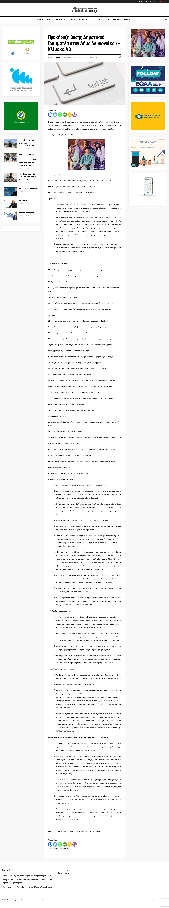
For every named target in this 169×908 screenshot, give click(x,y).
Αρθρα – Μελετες (86, 20)
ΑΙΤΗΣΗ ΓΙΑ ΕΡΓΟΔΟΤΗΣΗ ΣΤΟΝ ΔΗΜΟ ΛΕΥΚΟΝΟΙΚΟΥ (74, 831)
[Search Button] (166, 20)
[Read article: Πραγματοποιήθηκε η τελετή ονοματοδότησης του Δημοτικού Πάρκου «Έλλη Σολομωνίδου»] (10, 157)
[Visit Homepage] (84, 10)
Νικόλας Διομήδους (26, 212)
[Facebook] (50, 114)
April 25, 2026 (24, 192)
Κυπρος (72, 20)
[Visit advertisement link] (86, 154)
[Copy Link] (69, 114)
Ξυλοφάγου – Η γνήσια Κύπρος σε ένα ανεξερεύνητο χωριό (27, 143)
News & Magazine (13, 900)
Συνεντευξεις (103, 20)
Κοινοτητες (60, 20)
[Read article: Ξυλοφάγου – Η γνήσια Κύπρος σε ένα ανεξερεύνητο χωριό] (10, 143)
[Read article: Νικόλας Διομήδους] (10, 215)
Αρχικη (40, 20)
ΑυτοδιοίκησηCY (37, 900)
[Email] (65, 114)
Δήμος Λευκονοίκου (61, 848)
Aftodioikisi (55, 57)
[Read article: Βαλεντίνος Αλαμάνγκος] (10, 191)
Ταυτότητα (63, 870)
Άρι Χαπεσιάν (24, 200)
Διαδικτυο (127, 20)
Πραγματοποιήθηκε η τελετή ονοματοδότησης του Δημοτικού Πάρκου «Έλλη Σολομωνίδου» (27, 159)
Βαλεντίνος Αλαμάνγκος (28, 188)
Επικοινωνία (63, 873)
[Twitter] (55, 114)
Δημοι (48, 20)
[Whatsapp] (60, 114)
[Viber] (74, 114)
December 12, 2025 (70, 57)
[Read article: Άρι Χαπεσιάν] (10, 203)
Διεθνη (116, 20)
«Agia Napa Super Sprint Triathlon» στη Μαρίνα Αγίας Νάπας (28, 176)
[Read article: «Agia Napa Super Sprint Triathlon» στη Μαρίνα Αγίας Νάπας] (10, 177)
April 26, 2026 (24, 149)
